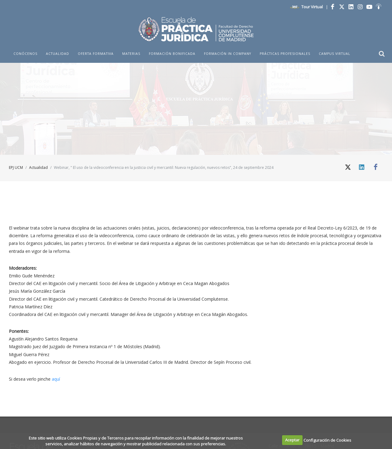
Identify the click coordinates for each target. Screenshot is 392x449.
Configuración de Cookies (327, 440)
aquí (56, 379)
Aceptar (292, 440)
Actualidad (38, 167)
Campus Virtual (334, 53)
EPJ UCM (16, 167)
